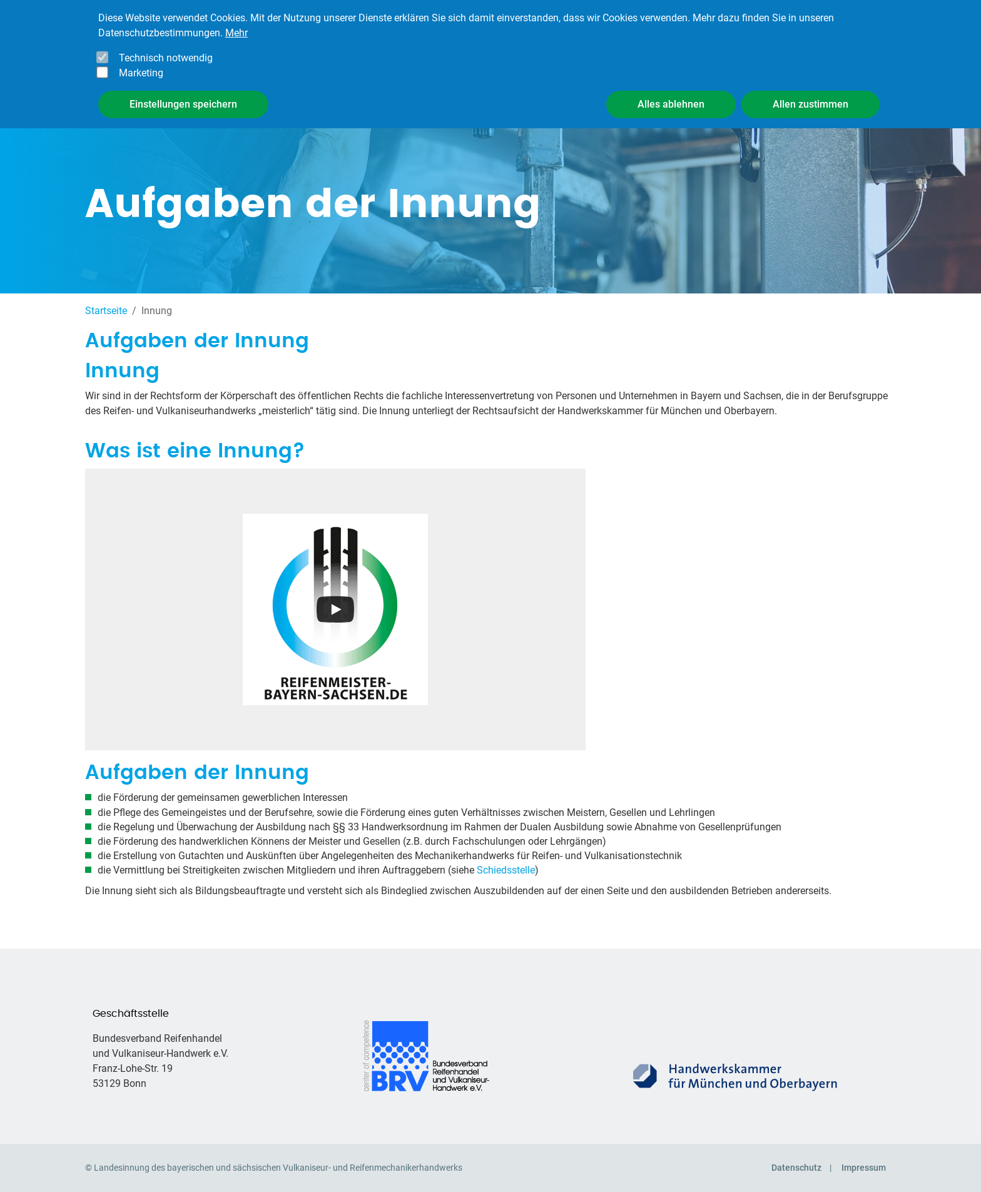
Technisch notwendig (166, 48)
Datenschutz (796, 1168)
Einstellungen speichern (183, 95)
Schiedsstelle (506, 870)
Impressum (863, 1168)
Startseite (106, 311)
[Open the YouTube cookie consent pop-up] (335, 609)
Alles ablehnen (671, 95)
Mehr (236, 23)
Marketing (141, 63)
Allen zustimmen (810, 95)
